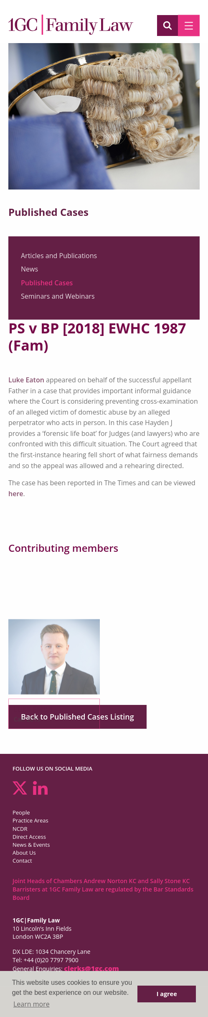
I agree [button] (167, 994)
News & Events (31, 844)
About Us (24, 852)
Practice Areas (30, 820)
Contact (22, 860)
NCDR (20, 829)
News (29, 269)
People (21, 812)
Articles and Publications (59, 255)
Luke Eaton (26, 379)
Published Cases (47, 282)
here (15, 493)
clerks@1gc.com (91, 968)
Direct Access (29, 836)
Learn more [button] (31, 1004)
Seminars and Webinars (58, 296)
